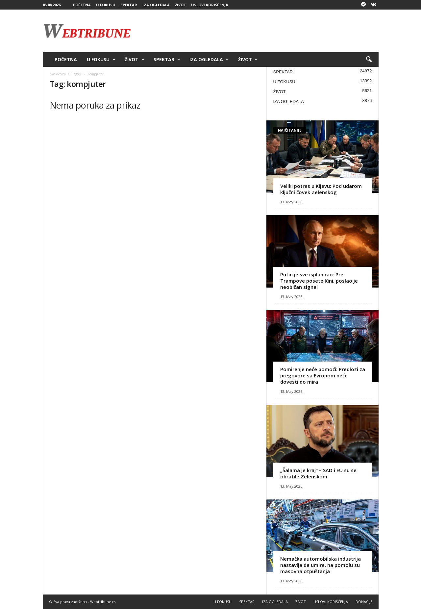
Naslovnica (58, 74)
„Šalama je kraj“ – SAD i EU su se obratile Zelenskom (318, 473)
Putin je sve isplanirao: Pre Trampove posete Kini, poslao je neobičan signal (319, 280)
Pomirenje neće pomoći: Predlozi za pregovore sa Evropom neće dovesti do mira (322, 375)
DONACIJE (364, 601)
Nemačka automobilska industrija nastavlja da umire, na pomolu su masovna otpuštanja (320, 564)
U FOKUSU (105, 4)
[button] (368, 59)
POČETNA (82, 4)
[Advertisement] (259, 31)
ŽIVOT (180, 4)
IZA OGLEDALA (156, 4)
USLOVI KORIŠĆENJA (209, 4)
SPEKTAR (128, 4)
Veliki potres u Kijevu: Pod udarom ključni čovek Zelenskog (321, 189)
